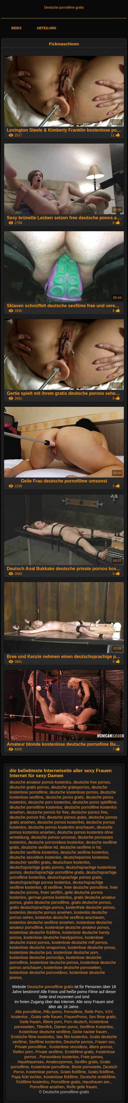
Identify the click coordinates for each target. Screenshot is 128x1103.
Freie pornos (92, 1057)
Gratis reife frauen (46, 1017)
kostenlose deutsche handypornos (53, 937)
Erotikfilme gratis (79, 1052)
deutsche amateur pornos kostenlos (40, 782)
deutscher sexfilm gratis (30, 862)
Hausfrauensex (31, 1062)
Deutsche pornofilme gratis (64, 7)
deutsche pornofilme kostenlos (36, 807)
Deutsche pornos (78, 1042)
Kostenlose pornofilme (50, 1067)
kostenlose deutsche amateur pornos (77, 927)
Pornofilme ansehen (47, 1087)
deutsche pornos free (89, 812)
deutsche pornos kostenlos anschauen (61, 827)
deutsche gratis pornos (29, 787)
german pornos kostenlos (50, 897)
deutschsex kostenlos (71, 862)
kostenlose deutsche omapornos (38, 947)
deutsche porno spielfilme (94, 802)
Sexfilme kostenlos (45, 1042)
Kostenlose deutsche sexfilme (44, 1032)
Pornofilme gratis (65, 1082)
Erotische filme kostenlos (32, 1037)
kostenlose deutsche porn (76, 952)
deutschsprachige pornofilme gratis (54, 872)
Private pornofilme (31, 1047)
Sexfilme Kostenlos (96, 1027)
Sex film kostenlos (71, 1037)
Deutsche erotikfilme (97, 1077)
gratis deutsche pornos (91, 902)
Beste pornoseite (86, 1067)
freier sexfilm (51, 892)
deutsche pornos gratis (66, 817)
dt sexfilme (53, 887)
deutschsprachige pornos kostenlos (40, 882)
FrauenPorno (75, 1017)
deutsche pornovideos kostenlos (56, 842)
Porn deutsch (75, 1022)
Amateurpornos (59, 1062)
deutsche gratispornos (70, 787)
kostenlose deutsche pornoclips (37, 957)
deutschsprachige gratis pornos (37, 867)
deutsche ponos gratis (65, 797)
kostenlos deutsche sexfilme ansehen (42, 922)
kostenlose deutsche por (31, 952)
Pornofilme (73, 1012)
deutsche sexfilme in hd (80, 847)
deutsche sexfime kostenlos (84, 852)
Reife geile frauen (82, 1087)
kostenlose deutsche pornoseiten (72, 967)
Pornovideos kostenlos (59, 1057)
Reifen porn (23, 1052)
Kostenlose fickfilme (61, 1077)
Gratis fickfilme (73, 1072)
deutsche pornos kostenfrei (60, 822)
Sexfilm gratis (86, 1062)
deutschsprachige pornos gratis (74, 877)
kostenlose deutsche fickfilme (35, 932)
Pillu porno (52, 1012)
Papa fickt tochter (26, 1077)
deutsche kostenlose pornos (74, 792)
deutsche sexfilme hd (39, 847)
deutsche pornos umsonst (53, 837)
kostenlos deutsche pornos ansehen (41, 912)
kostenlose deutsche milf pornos (79, 942)
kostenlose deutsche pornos (54, 962)
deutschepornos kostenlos (86, 857)
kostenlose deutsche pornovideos (38, 972)
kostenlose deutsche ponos (91, 947)
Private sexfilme (49, 1052)
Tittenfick (44, 1027)
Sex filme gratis (102, 1017)
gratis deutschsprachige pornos (37, 907)
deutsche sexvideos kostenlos (35, 857)
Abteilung (46, 28)
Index (16, 28)
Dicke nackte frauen (90, 1032)
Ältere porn (52, 1022)
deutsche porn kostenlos (49, 802)
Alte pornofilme (28, 1012)
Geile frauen (30, 1022)
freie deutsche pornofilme (86, 887)
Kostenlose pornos (42, 1072)
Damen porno (66, 1027)
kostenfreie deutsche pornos (90, 907)
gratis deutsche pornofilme (46, 902)
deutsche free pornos (91, 782)
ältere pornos (100, 1047)
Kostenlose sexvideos (68, 1047)
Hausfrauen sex (96, 1082)
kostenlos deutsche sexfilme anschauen (69, 917)
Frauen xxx (104, 1042)
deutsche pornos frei (27, 817)
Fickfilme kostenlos (32, 1082)
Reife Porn (93, 1012)
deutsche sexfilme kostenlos (34, 852)
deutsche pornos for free (48, 812)
